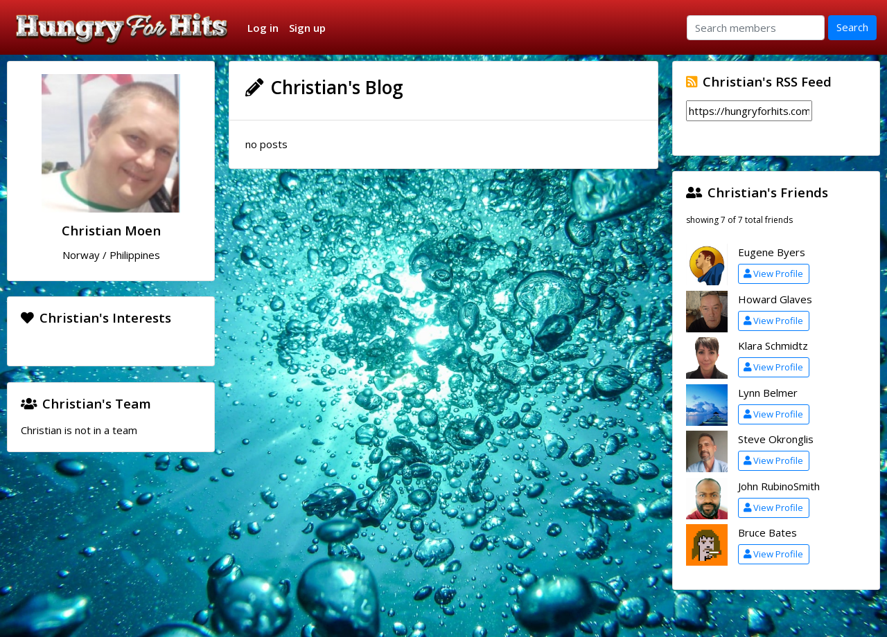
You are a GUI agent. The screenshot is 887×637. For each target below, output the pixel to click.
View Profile (773, 273)
